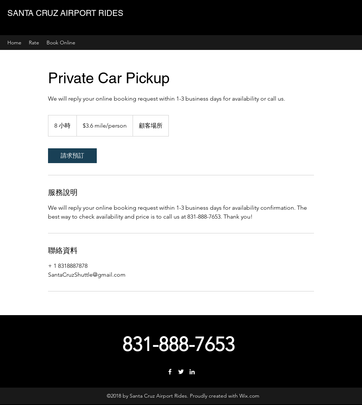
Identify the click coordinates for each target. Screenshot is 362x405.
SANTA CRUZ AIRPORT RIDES (65, 13)
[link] (72, 155)
